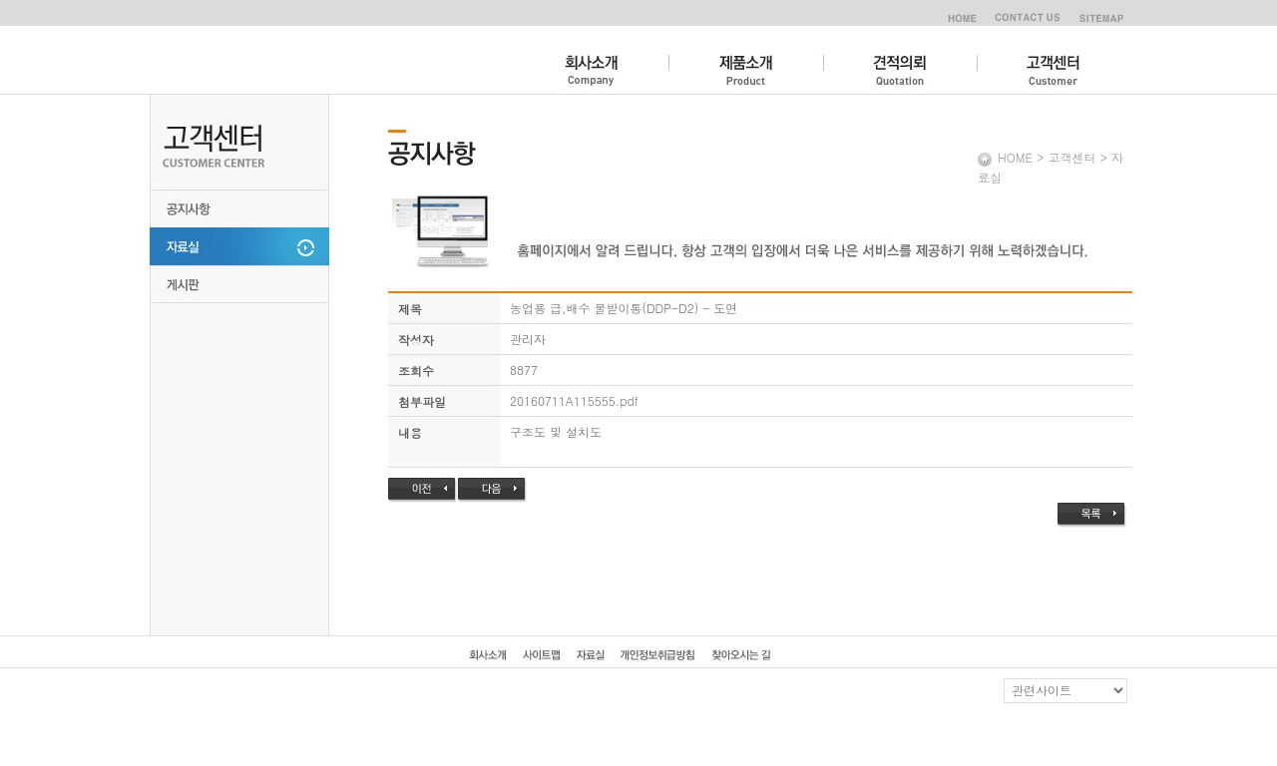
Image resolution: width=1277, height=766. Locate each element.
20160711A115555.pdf (574, 400)
